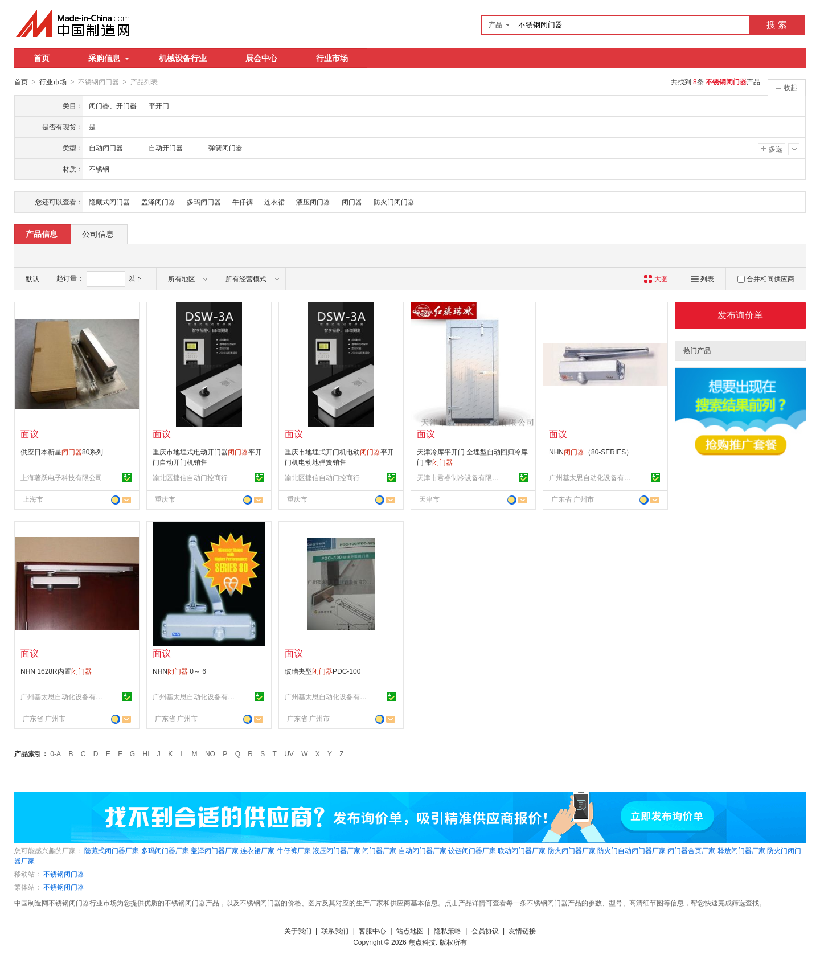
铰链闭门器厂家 (472, 850)
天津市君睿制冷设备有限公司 (459, 477)
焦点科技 (422, 942)
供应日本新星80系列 (61, 452)
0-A (55, 753)
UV (289, 753)
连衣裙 (274, 202)
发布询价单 (740, 314)
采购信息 (108, 58)
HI (146, 753)
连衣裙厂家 (257, 850)
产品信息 (42, 233)
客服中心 (372, 931)
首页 (42, 58)
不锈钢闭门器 (63, 874)
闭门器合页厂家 (691, 850)
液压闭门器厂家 (336, 850)
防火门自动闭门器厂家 (631, 850)
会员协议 (485, 931)
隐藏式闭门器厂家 (111, 850)
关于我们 (297, 931)
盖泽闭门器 (158, 202)
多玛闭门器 (204, 202)
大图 (655, 278)
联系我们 (334, 931)
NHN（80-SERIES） (591, 452)
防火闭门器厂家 (572, 850)
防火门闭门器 (394, 202)
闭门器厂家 (379, 850)
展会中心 (261, 58)
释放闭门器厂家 (741, 850)
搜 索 (776, 25)
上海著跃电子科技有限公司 (61, 477)
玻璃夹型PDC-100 (322, 671)
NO (210, 753)
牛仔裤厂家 (294, 850)
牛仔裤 (242, 202)
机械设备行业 (183, 58)
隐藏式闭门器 (109, 202)
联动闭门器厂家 (522, 850)
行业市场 (332, 58)
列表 (702, 278)
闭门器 (352, 202)
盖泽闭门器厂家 (215, 850)
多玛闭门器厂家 (165, 850)
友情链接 (522, 931)
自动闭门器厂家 (422, 850)
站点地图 (410, 931)
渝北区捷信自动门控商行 (190, 477)
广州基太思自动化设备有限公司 (591, 477)
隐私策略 (447, 931)
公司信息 (98, 233)
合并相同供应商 (765, 278)
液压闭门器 (313, 202)
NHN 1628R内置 (56, 671)
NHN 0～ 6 (179, 671)
